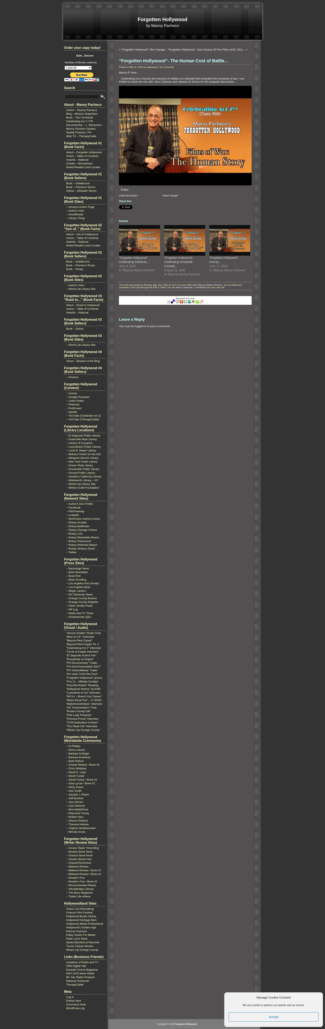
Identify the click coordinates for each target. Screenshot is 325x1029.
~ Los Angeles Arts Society (82, 583)
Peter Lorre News (77, 938)
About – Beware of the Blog (83, 361)
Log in (70, 997)
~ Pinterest (72, 404)
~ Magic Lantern (76, 590)
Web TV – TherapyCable (81, 136)
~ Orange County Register (82, 602)
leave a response (184, 287)
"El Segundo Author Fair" (81, 655)
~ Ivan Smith (73, 790)
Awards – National (77, 159)
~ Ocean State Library (79, 465)
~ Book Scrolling (76, 579)
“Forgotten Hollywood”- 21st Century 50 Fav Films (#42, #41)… (206, 49)
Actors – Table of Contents (82, 156)
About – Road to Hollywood (83, 305)
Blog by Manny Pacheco (210, 285)
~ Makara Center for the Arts (83, 454)
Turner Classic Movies (79, 946)
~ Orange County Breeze (81, 598)
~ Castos (71, 393)
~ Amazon (72, 377)
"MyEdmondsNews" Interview (84, 703)
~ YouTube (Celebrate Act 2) (83, 415)
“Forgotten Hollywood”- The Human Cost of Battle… (174, 60)
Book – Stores (75, 328)
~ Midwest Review (77, 866)
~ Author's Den (75, 210)
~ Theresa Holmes (77, 824)
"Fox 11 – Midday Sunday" (82, 681)
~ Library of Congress (79, 443)
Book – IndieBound (78, 183)
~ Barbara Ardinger (77, 753)
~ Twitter (71, 552)
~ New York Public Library (82, 461)
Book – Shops (74, 269)
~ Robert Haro (75, 816)
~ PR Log (72, 609)
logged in (140, 326)
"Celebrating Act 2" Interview (83, 647)
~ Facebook (73, 507)
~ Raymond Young (77, 813)
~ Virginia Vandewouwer (81, 828)
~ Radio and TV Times (79, 613)
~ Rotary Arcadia (76, 522)
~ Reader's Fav (75, 877)
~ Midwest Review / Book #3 (83, 874)
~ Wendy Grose (75, 831)
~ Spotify (71, 411)
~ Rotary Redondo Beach (81, 544)
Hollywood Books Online (81, 916)
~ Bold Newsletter (77, 572)
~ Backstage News (77, 568)
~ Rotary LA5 (74, 533)
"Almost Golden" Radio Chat (83, 633)
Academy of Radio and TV (82, 962)
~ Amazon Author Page (80, 206)
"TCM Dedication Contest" (82, 722)
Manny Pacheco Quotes (81, 128)
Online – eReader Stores (81, 190)
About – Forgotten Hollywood (84, 152)
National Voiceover (77, 980)
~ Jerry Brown (74, 802)
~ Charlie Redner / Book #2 (82, 764)
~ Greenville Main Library (81, 439)
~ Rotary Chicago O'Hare (81, 529)
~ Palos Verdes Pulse (79, 605)
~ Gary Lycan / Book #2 (80, 783)
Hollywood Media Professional (84, 923)
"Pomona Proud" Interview (82, 718)
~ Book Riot (73, 575)
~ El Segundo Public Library (83, 435)
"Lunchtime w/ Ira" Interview (83, 692)
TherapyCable (75, 984)
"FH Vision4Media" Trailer (81, 670)
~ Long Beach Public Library (83, 446)
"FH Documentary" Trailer (81, 662)
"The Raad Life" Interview (81, 726)
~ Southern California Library (83, 476)
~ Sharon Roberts (77, 820)
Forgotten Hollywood (162, 19)
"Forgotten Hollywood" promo (84, 677)
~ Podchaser (74, 408)
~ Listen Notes (75, 400)
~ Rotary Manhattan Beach (82, 537)
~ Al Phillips (73, 746)
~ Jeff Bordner (75, 798)
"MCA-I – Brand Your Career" (84, 696)
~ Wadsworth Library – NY (82, 480)
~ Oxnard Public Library (80, 472)
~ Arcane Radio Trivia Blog (82, 847)
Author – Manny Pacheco (81, 110)
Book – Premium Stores (80, 187)
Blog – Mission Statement (81, 113)
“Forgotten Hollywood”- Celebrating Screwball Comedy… (179, 262)
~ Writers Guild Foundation (82, 487)
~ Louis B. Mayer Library (81, 450)
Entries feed (73, 1000)
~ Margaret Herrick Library (82, 457)
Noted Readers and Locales (83, 167)
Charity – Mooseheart (79, 163)
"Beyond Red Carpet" (79, 640)
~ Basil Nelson (75, 761)
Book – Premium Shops (80, 265)
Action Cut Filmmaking (80, 908)
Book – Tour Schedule (79, 117)
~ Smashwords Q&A (78, 616)
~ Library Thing (75, 218)
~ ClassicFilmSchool (78, 862)
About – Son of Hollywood (82, 234)
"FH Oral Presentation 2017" (83, 666)
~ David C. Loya (76, 772)
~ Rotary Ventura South (80, 548)
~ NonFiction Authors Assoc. (83, 518)
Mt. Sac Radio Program (80, 977)
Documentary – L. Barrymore (84, 125)
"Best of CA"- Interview (80, 636)
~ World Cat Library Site (81, 288)
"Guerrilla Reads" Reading (82, 685)
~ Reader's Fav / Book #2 (81, 881)
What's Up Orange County (82, 949)
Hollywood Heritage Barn (81, 920)
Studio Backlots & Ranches (82, 942)
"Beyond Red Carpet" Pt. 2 (82, 644)
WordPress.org (75, 1008)
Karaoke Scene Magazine (82, 969)
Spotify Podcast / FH (78, 132)
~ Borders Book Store (79, 851)
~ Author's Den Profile (79, 503)
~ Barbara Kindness (78, 757)
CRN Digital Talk (76, 966)
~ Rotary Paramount (78, 541)
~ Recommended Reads (81, 885)
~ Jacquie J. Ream (77, 794)
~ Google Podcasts (78, 397)
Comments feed (76, 1004)
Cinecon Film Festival (79, 912)
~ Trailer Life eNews (78, 896)
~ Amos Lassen (75, 749)
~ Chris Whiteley (76, 768)
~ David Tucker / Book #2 (81, 779)
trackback (201, 287)
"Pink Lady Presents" (79, 715)
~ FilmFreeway (75, 511)
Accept (273, 1017)
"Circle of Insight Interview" (82, 651)
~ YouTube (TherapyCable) (82, 419)
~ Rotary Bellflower (77, 526)
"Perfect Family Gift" (78, 711)
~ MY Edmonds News (79, 594)
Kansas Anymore (76, 931)
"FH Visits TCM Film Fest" (82, 674)
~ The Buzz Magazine (79, 892)
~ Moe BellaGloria (77, 809)
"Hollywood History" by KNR (83, 688)
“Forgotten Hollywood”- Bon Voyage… (144, 49)
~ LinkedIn (72, 515)
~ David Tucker (75, 775)
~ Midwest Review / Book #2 (83, 870)
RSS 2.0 (157, 287)
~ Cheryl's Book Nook (79, 855)
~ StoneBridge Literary (80, 888)
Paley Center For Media (80, 934)
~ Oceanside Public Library (82, 469)
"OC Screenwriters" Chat (81, 707)
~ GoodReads (74, 214)
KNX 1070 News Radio (80, 973)
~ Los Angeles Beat (78, 587)
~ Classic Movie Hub (78, 859)
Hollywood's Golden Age (81, 927)
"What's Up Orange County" (83, 729)
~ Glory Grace (74, 787)
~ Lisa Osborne (75, 805)
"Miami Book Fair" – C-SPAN (83, 700)
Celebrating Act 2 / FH (79, 121)
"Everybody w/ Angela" (80, 659)
